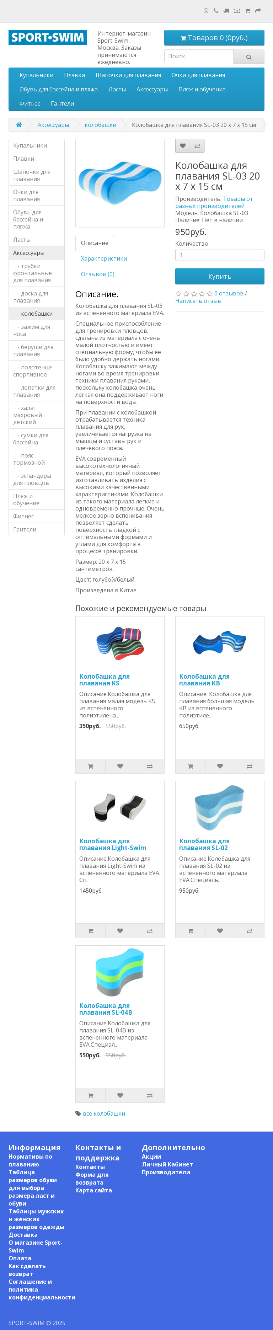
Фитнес (30, 103)
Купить (219, 276)
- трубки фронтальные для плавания (32, 273)
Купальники (36, 75)
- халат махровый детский (27, 415)
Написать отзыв (198, 301)
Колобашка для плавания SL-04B (105, 1008)
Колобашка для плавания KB (204, 679)
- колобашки (33, 313)
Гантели (62, 103)
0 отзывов (228, 293)
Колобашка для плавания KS (104, 679)
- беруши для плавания (33, 350)
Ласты (117, 89)
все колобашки (104, 1113)
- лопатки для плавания (34, 391)
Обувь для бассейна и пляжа (59, 89)
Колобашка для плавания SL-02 (204, 844)
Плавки (74, 75)
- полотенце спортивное (32, 370)
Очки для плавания (198, 75)
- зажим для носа (31, 330)
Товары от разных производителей (214, 202)
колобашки (100, 125)
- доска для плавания (30, 296)
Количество (191, 243)
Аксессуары (152, 89)
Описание (94, 243)
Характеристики (104, 258)
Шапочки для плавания (128, 75)
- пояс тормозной (29, 459)
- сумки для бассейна (30, 438)
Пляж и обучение (202, 89)
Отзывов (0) (97, 274)
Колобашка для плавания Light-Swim (112, 844)
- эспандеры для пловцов (32, 479)
